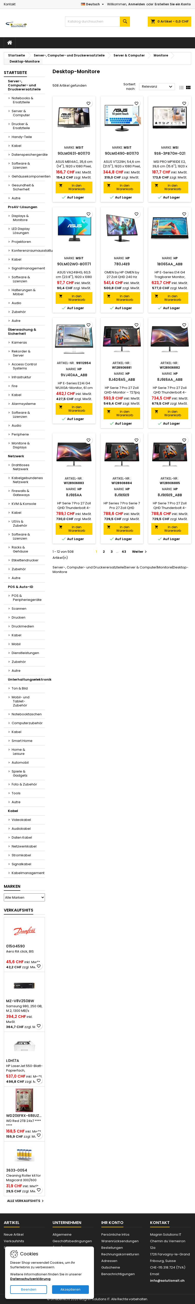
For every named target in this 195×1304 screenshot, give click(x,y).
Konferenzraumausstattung (28, 250)
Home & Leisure (18, 751)
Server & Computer (21, 113)
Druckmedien (23, 626)
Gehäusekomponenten (28, 176)
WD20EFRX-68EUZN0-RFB (24, 1116)
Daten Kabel (22, 837)
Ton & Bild (20, 688)
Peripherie (20, 434)
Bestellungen (112, 1247)
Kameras (19, 342)
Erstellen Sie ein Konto (173, 4)
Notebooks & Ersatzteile (22, 100)
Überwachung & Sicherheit (22, 331)
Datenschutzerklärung (30, 1278)
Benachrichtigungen (118, 1274)
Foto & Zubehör (24, 784)
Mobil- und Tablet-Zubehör (20, 701)
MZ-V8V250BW (20, 1001)
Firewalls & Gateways (21, 492)
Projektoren (21, 241)
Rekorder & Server (21, 353)
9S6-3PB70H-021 (169, 153)
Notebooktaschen (27, 714)
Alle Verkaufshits (26, 1201)
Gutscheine (110, 1267)
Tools (16, 793)
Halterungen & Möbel (24, 292)
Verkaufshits (18, 910)
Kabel (16, 145)
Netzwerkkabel (24, 846)
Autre (16, 198)
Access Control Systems (24, 366)
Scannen (19, 608)
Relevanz (158, 87)
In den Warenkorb (72, 187)
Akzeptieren (70, 1289)
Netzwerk (16, 456)
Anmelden (136, 4)
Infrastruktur (21, 377)
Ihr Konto (112, 1223)
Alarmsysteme (24, 403)
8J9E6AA (74, 495)
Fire (15, 386)
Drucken (18, 617)
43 (124, 551)
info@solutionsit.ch (167, 1280)
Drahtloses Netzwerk (20, 467)
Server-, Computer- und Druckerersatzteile (24, 85)
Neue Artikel (14, 1234)
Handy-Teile (22, 136)
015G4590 (15, 946)
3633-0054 (16, 1170)
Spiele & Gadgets (19, 773)
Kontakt (9, 4)
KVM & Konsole (24, 503)
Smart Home (22, 740)
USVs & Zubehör (19, 523)
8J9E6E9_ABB (170, 495)
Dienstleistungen (25, 652)
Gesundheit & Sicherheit (23, 187)
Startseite (15, 72)
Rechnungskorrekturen (120, 1254)
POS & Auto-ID (20, 586)
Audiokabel (21, 828)
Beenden (28, 1289)
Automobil (20, 762)
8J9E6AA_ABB (170, 379)
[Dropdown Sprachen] (93, 4)
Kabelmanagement (28, 873)
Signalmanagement (28, 268)
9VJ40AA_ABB (74, 375)
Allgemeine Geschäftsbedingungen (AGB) (72, 1241)
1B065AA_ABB (170, 264)
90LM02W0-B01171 (74, 264)
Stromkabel (21, 855)
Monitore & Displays (21, 445)
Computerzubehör (27, 723)
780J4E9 (122, 264)
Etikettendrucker (25, 560)
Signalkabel (21, 864)
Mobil (16, 644)
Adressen (109, 1260)
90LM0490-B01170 (122, 153)
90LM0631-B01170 (74, 153)
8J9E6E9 (122, 495)
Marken (12, 886)
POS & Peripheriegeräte (27, 597)
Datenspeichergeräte (28, 154)
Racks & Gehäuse (20, 549)
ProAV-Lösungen (22, 207)
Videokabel (21, 819)
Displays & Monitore (20, 217)
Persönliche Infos (115, 1234)
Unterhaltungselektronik (26, 679)
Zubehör (19, 311)
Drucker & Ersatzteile (21, 126)
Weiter (140, 551)
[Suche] (97, 21)
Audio (16, 303)
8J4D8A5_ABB (122, 379)
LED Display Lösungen (21, 230)
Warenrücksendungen (120, 1241)
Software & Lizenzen (21, 165)
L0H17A (12, 1061)
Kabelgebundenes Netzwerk (27, 480)
